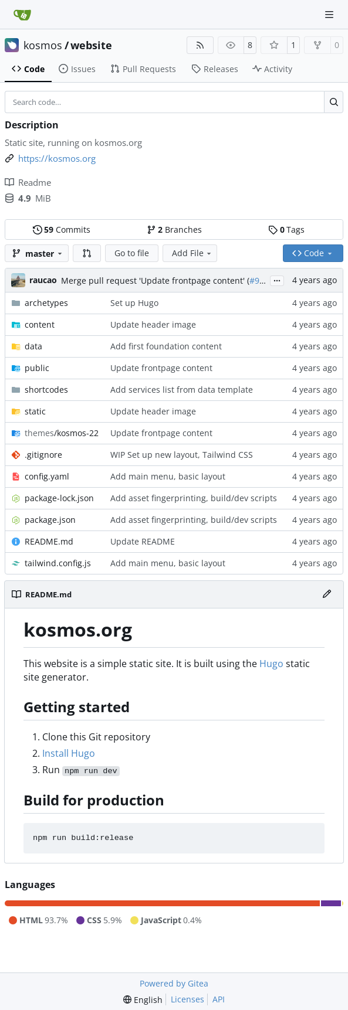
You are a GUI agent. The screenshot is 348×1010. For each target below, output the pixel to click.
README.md (49, 541)
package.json (50, 519)
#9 (254, 280)
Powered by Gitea (174, 983)
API (218, 999)
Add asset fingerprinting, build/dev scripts (193, 498)
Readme (28, 182)
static (35, 411)
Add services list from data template (181, 389)
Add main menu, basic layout (167, 476)
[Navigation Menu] (330, 14)
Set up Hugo (134, 302)
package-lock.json (59, 498)
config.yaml (47, 476)
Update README (142, 541)
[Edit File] (326, 594)
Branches (174, 229)
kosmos (42, 45)
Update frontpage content (161, 367)
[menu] (143, 999)
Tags (286, 229)
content (40, 324)
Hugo (271, 663)
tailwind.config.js (58, 563)
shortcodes (46, 389)
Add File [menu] (192, 253)
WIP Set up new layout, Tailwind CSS (181, 454)
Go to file (131, 253)
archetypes (46, 302)
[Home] (22, 14)
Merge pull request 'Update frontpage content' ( (155, 280)
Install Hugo (68, 753)
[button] (87, 253)
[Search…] (333, 102)
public (37, 367)
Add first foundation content (166, 346)
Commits (61, 229)
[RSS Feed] (200, 45)
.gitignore (43, 454)
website (91, 45)
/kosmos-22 (62, 432)
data (33, 346)
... (277, 280)
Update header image (153, 324)
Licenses (187, 999)
